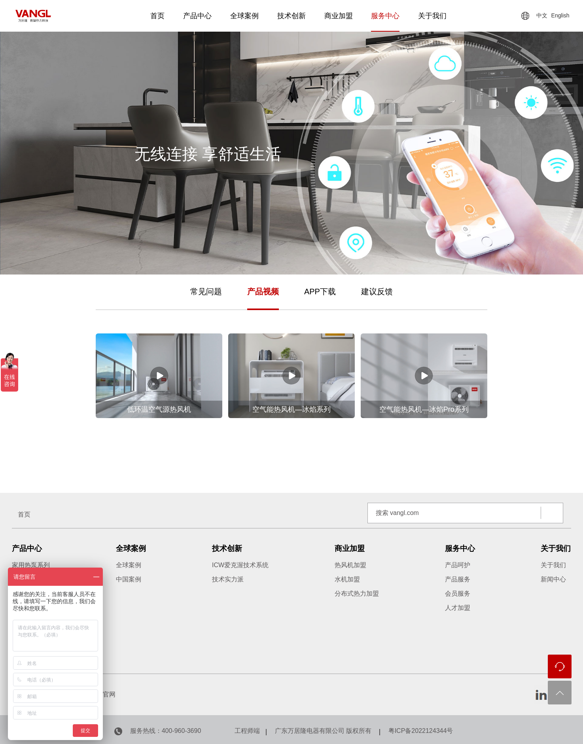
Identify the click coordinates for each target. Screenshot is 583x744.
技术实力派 (228, 579)
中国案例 (128, 579)
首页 (157, 16)
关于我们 (432, 16)
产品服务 (457, 579)
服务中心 (385, 16)
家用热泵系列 (31, 565)
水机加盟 (347, 579)
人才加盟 (457, 607)
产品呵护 (457, 565)
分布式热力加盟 (357, 593)
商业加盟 (338, 16)
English (560, 15)
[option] (291, 381)
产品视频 (263, 291)
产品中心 (197, 16)
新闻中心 (553, 579)
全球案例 (244, 16)
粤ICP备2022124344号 (420, 730)
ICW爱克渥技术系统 (240, 565)
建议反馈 (377, 291)
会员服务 (457, 593)
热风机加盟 (350, 565)
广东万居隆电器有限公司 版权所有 (323, 730)
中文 (541, 15)
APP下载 (320, 291)
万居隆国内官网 (93, 694)
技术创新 (291, 16)
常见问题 (206, 291)
